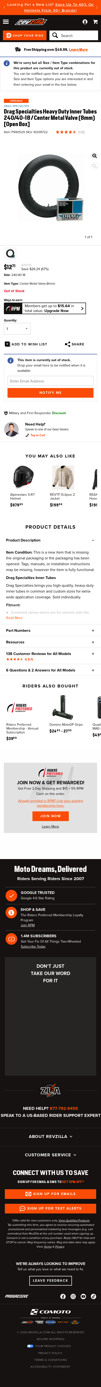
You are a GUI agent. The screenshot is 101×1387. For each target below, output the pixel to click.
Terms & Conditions (50, 1360)
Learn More (50, 826)
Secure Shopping (51, 1339)
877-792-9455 (64, 1108)
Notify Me (50, 392)
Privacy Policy (50, 1353)
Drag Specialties (16, 106)
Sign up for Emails (54, 1193)
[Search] (73, 35)
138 (81, 132)
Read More (14, 617)
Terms (48, 1246)
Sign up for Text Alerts (54, 1208)
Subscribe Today (33, 946)
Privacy (59, 1246)
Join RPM (28, 925)
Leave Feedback (50, 1280)
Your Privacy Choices (53, 1346)
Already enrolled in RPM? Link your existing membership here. (50, 803)
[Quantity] (17, 329)
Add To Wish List (29, 344)
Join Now (50, 816)
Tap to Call (38, 435)
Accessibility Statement (50, 1366)
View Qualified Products (74, 1220)
